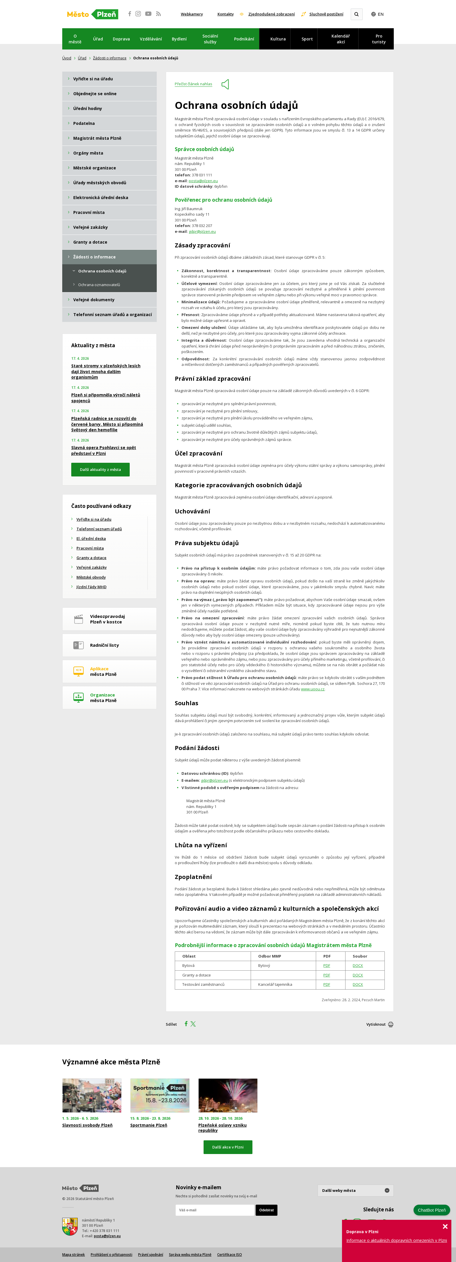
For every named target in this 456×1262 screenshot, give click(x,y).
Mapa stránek (73, 1254)
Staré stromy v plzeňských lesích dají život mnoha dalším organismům (105, 371)
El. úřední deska (91, 538)
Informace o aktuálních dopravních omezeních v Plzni (396, 1240)
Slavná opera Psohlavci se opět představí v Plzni (103, 450)
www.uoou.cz (313, 689)
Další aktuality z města (100, 469)
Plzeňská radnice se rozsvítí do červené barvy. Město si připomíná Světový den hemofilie (107, 424)
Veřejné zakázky (91, 567)
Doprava (121, 39)
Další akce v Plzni (228, 1147)
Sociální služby (210, 39)
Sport (307, 39)
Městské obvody (91, 577)
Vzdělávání (151, 39)
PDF (326, 965)
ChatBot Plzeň (432, 1210)
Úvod (66, 58)
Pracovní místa (90, 548)
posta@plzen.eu (203, 180)
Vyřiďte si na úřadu (93, 519)
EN (381, 14)
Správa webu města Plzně (190, 1254)
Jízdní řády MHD (91, 586)
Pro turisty (379, 39)
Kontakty (226, 14)
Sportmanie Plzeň (148, 1125)
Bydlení (179, 39)
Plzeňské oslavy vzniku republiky (222, 1128)
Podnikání (244, 39)
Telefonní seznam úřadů (99, 528)
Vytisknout (376, 1024)
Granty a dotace (91, 557)
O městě (75, 39)
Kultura (278, 39)
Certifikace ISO (229, 1254)
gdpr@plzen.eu (202, 231)
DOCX (358, 965)
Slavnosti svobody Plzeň (87, 1125)
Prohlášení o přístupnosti (111, 1254)
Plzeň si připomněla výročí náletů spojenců (105, 397)
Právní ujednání (150, 1254)
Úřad (98, 39)
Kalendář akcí (341, 39)
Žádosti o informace (110, 58)
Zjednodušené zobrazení (271, 14)
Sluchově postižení (326, 14)
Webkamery (192, 14)
